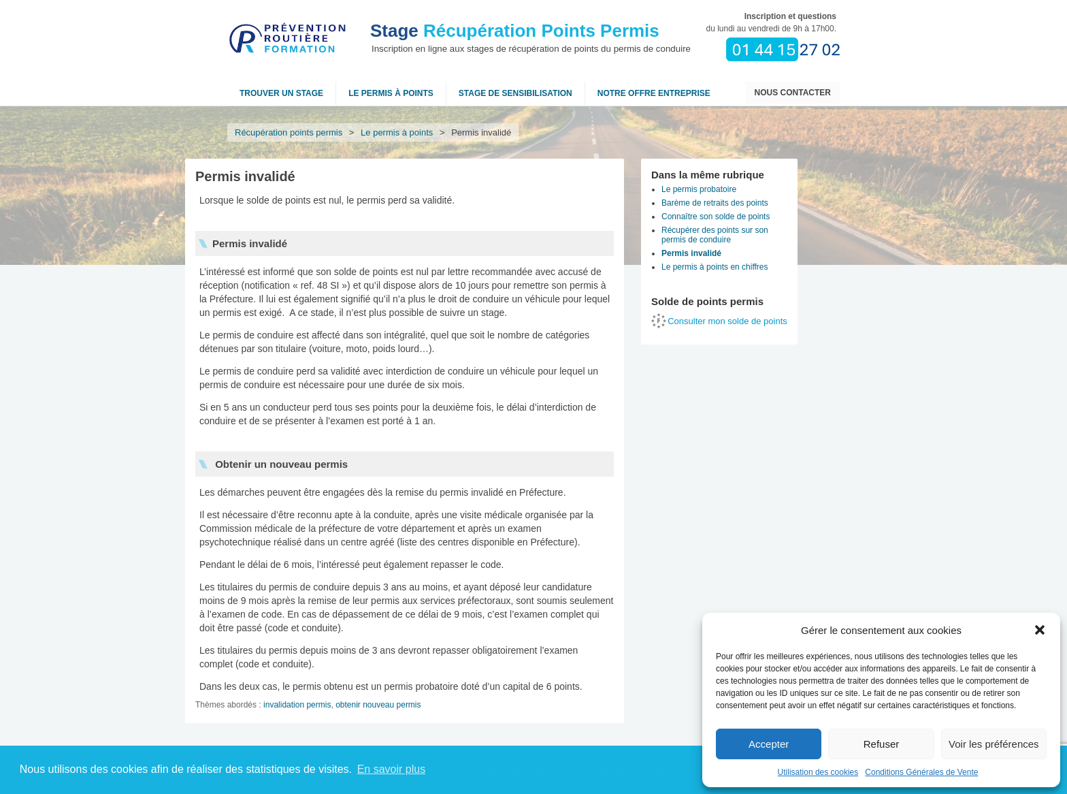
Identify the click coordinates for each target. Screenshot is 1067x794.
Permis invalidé (691, 253)
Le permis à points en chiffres (714, 267)
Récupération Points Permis (514, 30)
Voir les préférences (994, 744)
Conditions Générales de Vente (921, 772)
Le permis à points (390, 93)
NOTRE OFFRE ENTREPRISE (653, 93)
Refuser (882, 744)
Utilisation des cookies (818, 772)
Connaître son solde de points (715, 216)
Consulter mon (727, 321)
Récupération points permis (288, 132)
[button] (1040, 630)
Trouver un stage (281, 93)
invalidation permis (297, 705)
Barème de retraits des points (714, 203)
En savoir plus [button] (391, 769)
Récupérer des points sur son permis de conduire (714, 234)
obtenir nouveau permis (378, 705)
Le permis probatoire (698, 189)
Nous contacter (793, 92)
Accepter (769, 744)
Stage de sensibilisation (515, 93)
